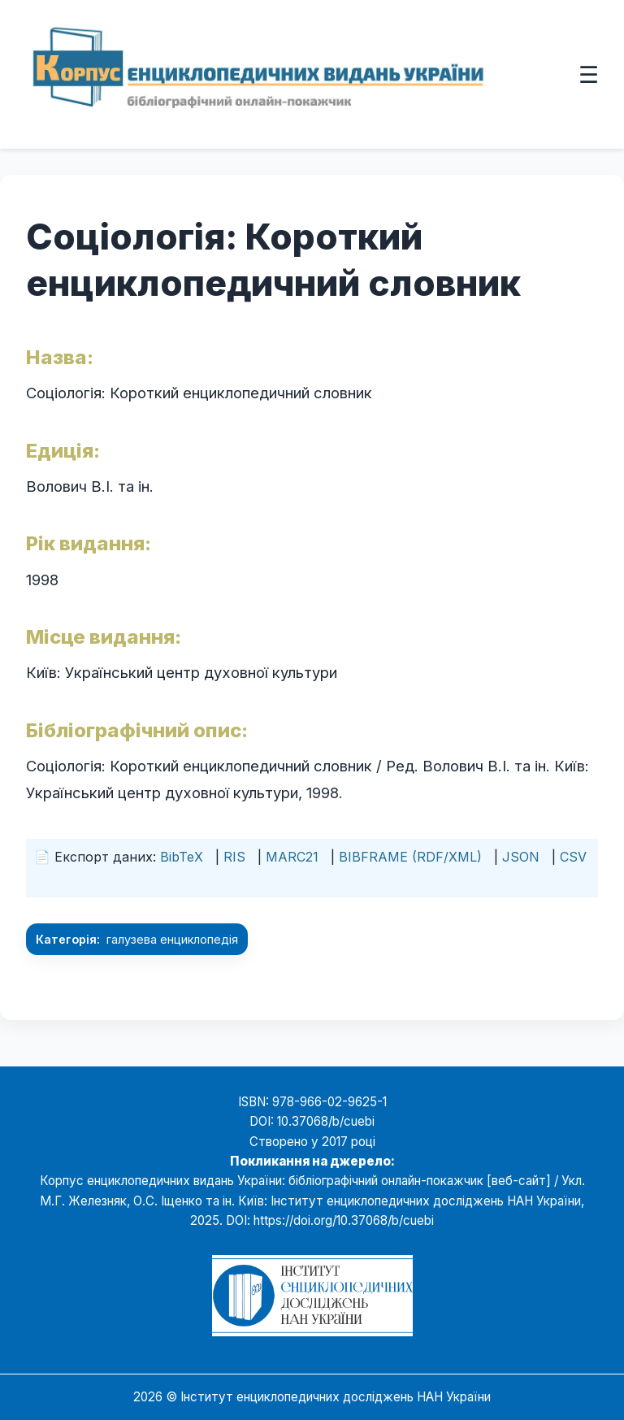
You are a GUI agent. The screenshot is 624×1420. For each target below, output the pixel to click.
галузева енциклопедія (172, 939)
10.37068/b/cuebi (326, 1121)
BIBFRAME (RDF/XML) (410, 857)
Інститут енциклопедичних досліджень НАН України (335, 1397)
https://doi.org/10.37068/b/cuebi (344, 1220)
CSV (573, 857)
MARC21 (292, 857)
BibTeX (181, 857)
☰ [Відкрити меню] (588, 74)
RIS (234, 857)
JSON (521, 857)
